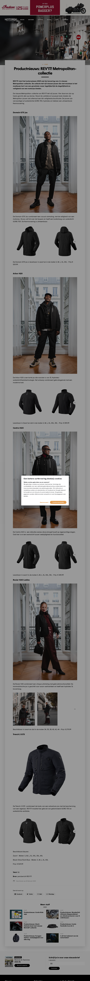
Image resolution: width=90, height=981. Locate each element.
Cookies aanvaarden (58, 502)
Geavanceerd (44, 502)
